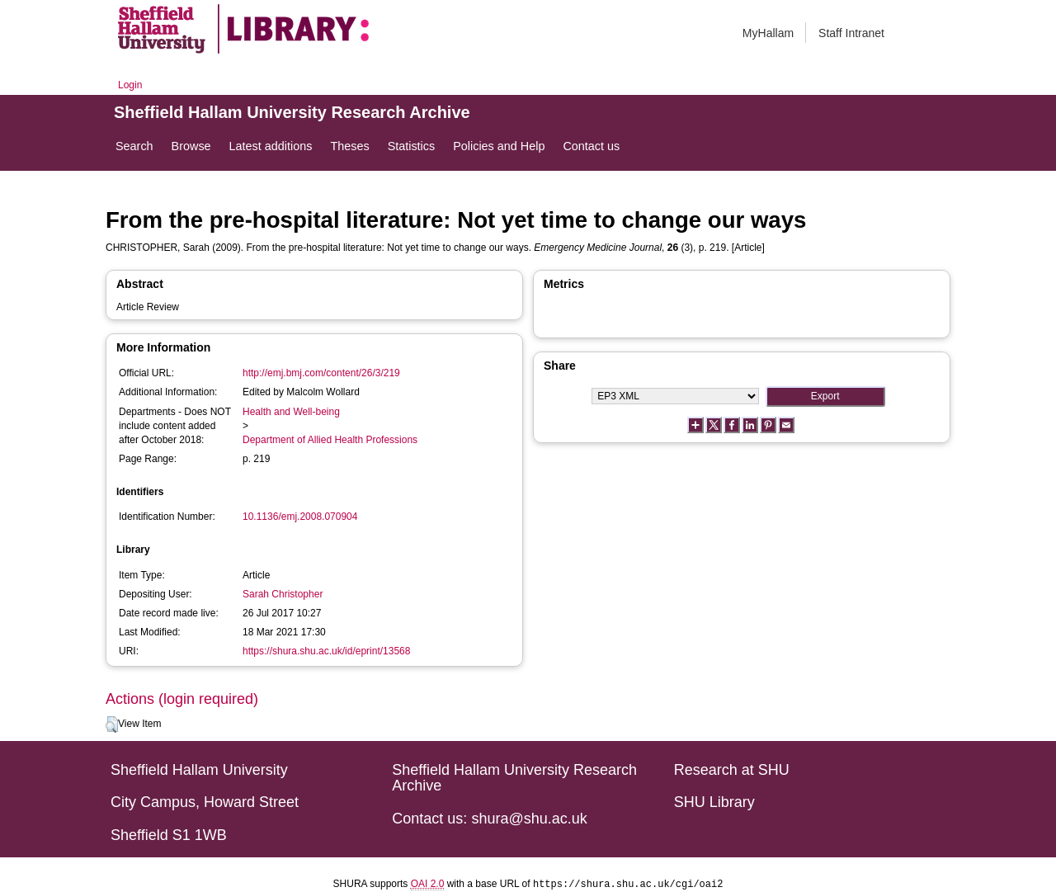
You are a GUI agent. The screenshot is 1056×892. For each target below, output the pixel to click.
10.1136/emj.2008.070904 (300, 516)
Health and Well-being (291, 412)
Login (130, 85)
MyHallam (768, 33)
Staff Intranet (851, 33)
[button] (112, 724)
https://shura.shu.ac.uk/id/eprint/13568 (326, 651)
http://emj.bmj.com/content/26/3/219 (321, 373)
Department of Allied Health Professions (330, 440)
